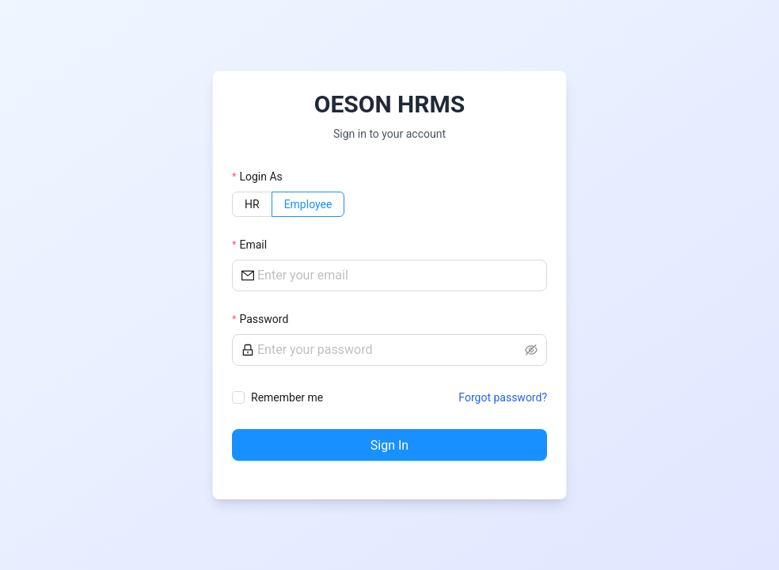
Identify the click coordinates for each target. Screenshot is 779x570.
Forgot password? (502, 397)
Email (253, 244)
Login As (260, 176)
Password (263, 319)
